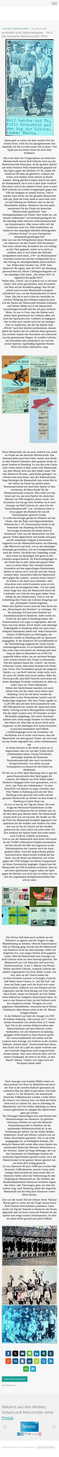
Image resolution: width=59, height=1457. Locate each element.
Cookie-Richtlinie (28, 1447)
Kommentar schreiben (14, 1379)
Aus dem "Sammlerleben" (16, 28)
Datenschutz (16, 1447)
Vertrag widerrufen (46, 1447)
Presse (7, 1417)
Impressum (5, 1447)
